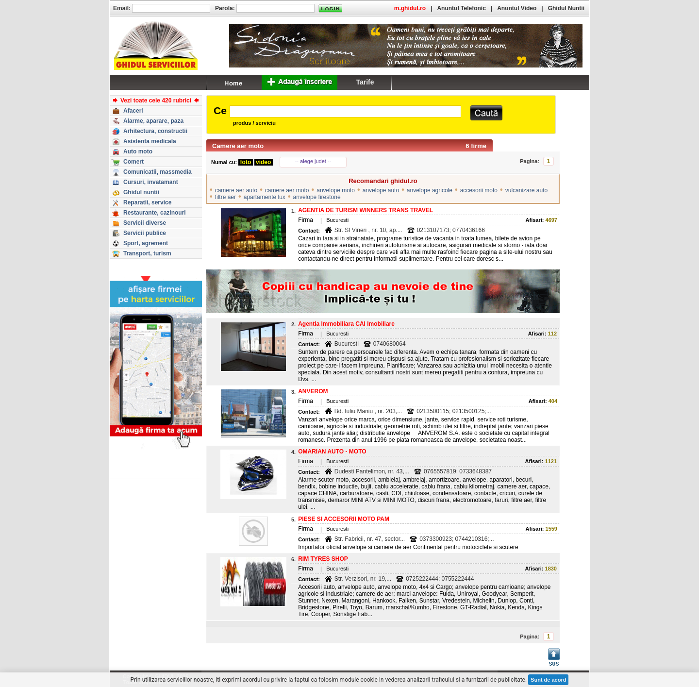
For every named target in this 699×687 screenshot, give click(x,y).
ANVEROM (313, 391)
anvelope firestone (317, 197)
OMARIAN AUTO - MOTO (332, 451)
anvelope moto (335, 190)
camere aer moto (287, 190)
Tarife (365, 82)
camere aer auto (236, 190)
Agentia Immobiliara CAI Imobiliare (346, 323)
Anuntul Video (516, 8)
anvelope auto (381, 190)
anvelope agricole (429, 190)
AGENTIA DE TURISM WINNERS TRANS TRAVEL (365, 210)
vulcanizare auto (526, 190)
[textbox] (345, 111)
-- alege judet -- (313, 161)
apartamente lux (264, 197)
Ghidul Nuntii (566, 8)
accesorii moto (479, 190)
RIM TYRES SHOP (323, 558)
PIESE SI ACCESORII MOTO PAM (343, 519)
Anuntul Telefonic (461, 8)
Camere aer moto (238, 146)
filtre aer (225, 197)
